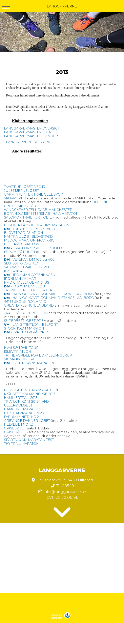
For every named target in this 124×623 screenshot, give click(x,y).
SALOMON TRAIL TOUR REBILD (30, 267)
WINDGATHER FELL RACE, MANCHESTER (38, 210)
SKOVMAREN (15, 198)
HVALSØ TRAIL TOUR (21, 348)
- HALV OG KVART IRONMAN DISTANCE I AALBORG (49, 294)
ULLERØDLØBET (18, 405)
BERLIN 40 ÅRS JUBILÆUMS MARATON (36, 225)
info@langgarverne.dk (64, 491)
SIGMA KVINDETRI (19, 359)
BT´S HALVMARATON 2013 (25, 413)
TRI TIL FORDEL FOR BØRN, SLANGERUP (38, 355)
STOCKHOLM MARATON (24, 328)
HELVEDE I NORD (19, 424)
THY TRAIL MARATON (21, 444)
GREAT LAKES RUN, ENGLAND (29, 305)
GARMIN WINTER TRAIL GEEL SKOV (33, 194)
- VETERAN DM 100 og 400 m (31, 259)
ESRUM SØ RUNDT (19, 252)
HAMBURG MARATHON (23, 409)
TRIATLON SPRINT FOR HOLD (33, 248)
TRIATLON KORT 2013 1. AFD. (26, 401)
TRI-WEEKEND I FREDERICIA (28, 290)
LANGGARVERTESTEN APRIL (29, 142)
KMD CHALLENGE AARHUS (26, 282)
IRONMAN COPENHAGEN (29, 275)
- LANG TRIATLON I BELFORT (31, 325)
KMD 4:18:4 (13, 271)
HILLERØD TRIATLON (21, 244)
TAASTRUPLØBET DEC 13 (24, 187)
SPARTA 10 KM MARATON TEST (29, 440)
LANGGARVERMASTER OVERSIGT (32, 128)
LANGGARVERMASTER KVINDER (31, 136)
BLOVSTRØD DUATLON (23, 233)
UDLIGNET (101, 202)
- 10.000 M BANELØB (24, 286)
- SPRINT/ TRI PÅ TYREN (26, 332)
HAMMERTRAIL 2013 (20, 398)
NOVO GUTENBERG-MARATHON (31, 390)
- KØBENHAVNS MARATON (29, 363)
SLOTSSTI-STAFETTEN (21, 263)
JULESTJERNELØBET (21, 191)
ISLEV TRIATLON (17, 351)
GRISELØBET (15, 428)
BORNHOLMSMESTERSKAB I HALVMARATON (41, 214)
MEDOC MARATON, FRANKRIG (29, 240)
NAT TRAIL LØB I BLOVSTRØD (28, 236)
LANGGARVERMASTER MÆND (29, 132)
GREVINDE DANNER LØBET (27, 421)
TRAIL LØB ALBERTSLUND (26, 313)
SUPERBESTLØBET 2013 (23, 321)
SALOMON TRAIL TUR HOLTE (28, 217)
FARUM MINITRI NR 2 (21, 417)
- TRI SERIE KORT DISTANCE (30, 229)
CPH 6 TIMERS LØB (20, 206)
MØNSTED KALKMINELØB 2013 (29, 394)
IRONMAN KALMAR (20, 279)
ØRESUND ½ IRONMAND (25, 302)
